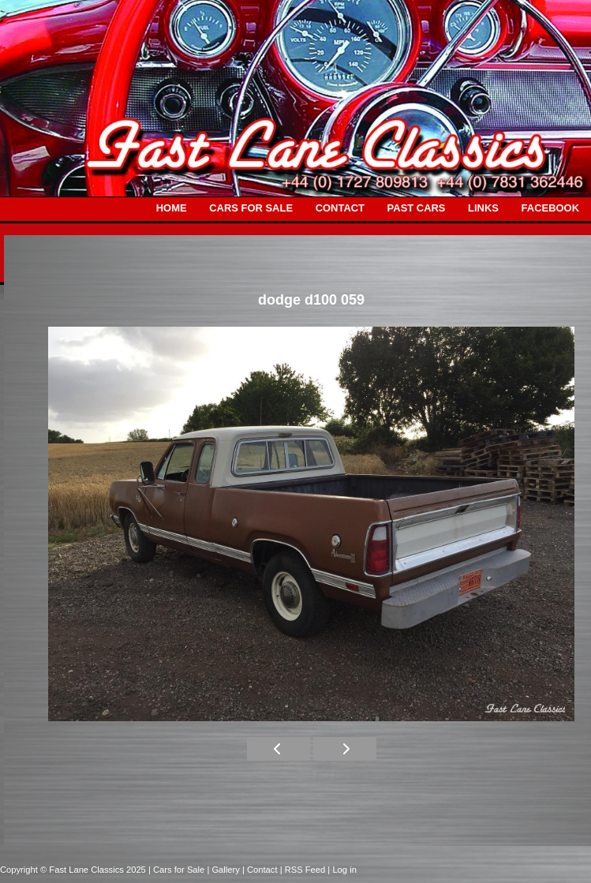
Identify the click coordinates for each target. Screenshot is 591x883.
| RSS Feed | (306, 869)
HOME (171, 208)
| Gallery (224, 869)
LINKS (483, 208)
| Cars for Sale (177, 869)
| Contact (261, 869)
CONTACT (340, 208)
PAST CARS (416, 208)
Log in (344, 869)
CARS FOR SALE (251, 208)
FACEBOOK (550, 208)
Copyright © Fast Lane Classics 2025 (74, 869)
